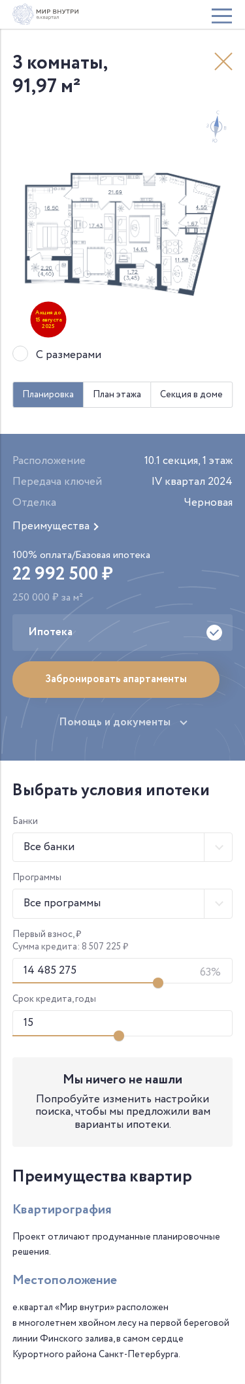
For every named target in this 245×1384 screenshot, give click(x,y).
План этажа (117, 394)
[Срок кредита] (122, 1023)
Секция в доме (191, 394)
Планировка (48, 394)
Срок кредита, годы (54, 999)
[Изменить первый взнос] (158, 983)
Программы (36, 877)
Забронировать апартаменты (116, 679)
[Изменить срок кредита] (119, 1035)
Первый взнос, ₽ (46, 935)
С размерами (68, 355)
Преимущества (51, 526)
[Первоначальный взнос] (122, 971)
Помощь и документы (115, 722)
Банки (25, 821)
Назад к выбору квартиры (223, 61)
